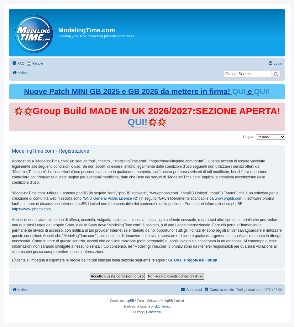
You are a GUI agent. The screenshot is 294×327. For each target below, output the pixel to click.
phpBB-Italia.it (161, 306)
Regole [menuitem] (37, 63)
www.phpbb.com (228, 198)
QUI (239, 91)
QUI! (262, 91)
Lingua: (248, 137)
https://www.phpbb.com (31, 209)
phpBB (129, 301)
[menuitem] (18, 63)
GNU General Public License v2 (110, 198)
